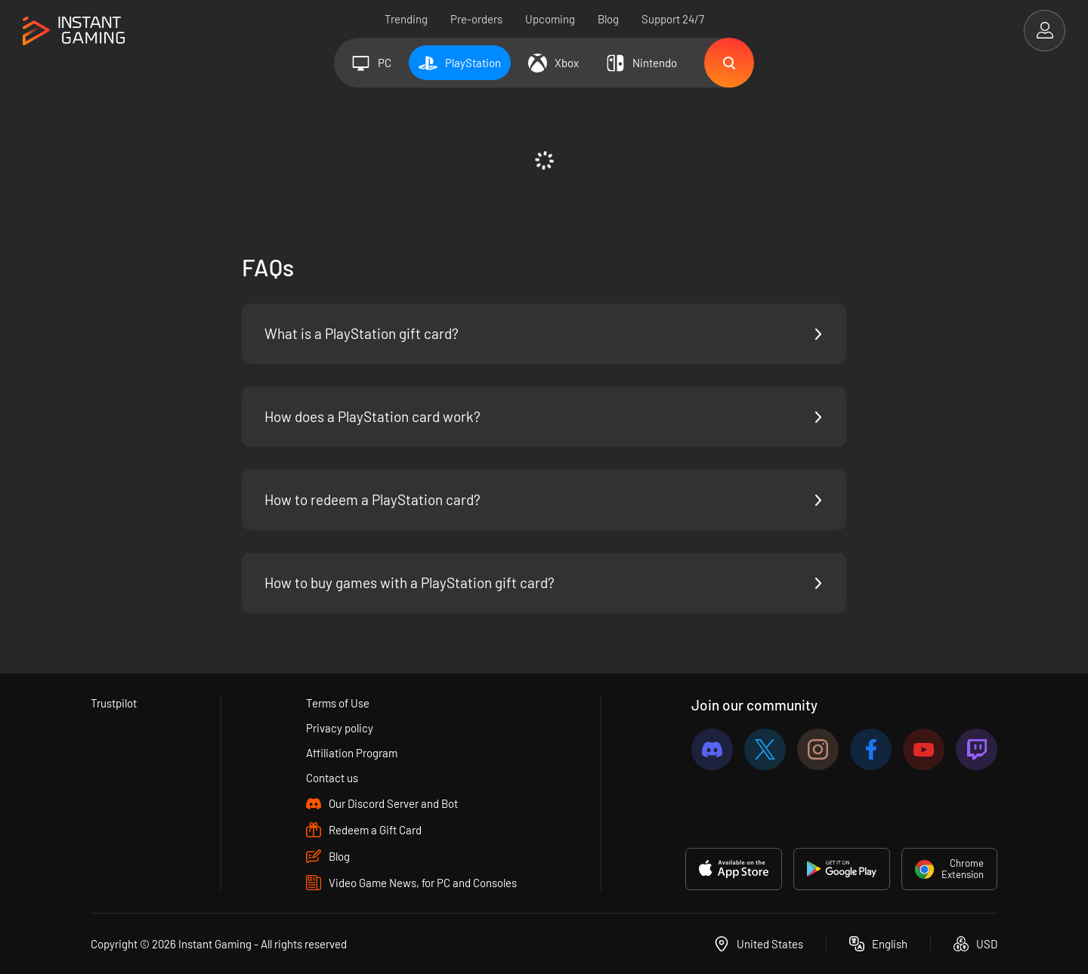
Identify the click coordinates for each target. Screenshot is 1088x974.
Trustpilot (114, 703)
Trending (406, 19)
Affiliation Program (351, 753)
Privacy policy (339, 728)
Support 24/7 (672, 19)
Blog (608, 19)
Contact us (332, 777)
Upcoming (550, 19)
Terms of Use (337, 703)
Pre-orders (476, 19)
